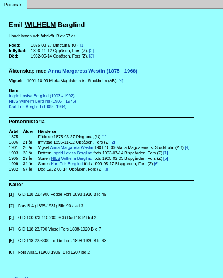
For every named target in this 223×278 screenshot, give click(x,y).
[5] (165, 158)
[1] (82, 45)
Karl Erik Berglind (67, 163)
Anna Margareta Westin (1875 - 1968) (93, 71)
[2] (91, 50)
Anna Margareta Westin (71, 147)
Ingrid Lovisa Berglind (72, 153)
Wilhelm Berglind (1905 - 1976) (42, 101)
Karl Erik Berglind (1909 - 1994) (37, 106)
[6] (156, 163)
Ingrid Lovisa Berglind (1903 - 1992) (41, 95)
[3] (91, 56)
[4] (121, 80)
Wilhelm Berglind (71, 158)
